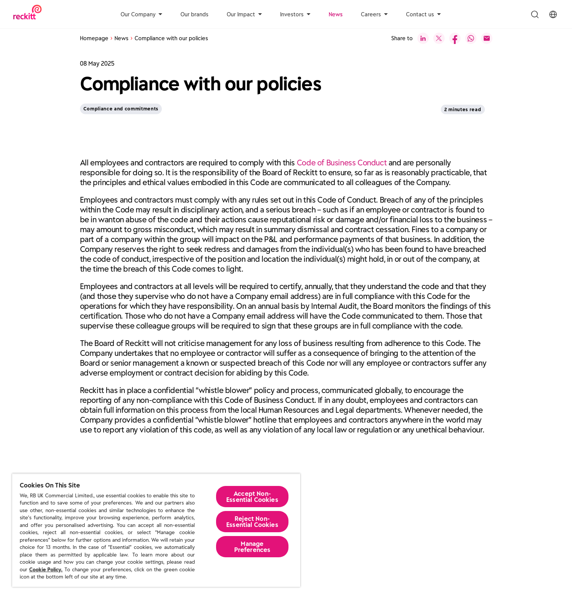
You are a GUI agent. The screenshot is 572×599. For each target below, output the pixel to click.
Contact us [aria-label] (423, 14)
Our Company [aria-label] (141, 14)
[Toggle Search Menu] (535, 14)
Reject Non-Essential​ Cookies (252, 521)
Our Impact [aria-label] (244, 14)
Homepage (94, 38)
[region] (156, 530)
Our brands (194, 14)
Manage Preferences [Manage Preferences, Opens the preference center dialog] (252, 546)
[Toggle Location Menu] (553, 14)
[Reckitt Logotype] (27, 14)
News (336, 14)
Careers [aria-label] (374, 14)
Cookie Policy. (46, 569)
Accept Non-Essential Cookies (252, 496)
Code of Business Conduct (342, 162)
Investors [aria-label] (295, 14)
